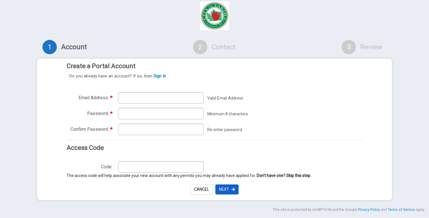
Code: (106, 167)
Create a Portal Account (213, 71)
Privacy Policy (369, 210)
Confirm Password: (91, 129)
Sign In (159, 76)
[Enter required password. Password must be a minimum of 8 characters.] (161, 113)
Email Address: (95, 97)
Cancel (201, 189)
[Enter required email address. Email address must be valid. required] (161, 98)
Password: (99, 113)
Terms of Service (401, 210)
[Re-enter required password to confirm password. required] (161, 129)
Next (227, 189)
